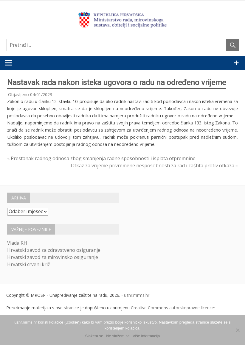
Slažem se (94, 336)
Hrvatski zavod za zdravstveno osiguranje (53, 250)
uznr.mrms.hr (136, 295)
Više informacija (146, 336)
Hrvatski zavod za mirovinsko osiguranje (52, 257)
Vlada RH (17, 243)
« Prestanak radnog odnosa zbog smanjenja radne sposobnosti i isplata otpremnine (101, 158)
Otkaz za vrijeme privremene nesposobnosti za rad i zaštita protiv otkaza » (154, 165)
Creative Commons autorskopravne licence (172, 307)
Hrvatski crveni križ (28, 264)
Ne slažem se (118, 336)
